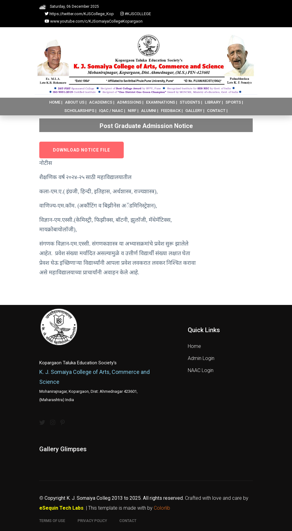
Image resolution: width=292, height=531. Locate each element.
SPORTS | (234, 102)
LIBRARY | (214, 102)
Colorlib (162, 508)
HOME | (55, 102)
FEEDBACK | (172, 110)
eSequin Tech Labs (61, 508)
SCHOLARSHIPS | (80, 110)
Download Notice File (81, 150)
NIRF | (133, 110)
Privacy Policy (92, 521)
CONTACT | (217, 110)
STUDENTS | (191, 102)
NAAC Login (200, 370)
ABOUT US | (76, 102)
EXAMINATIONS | (161, 102)
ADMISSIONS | (130, 102)
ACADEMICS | (101, 102)
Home (194, 346)
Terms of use (52, 521)
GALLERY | (194, 110)
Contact (127, 521)
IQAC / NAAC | (112, 110)
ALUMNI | (149, 110)
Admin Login (201, 358)
